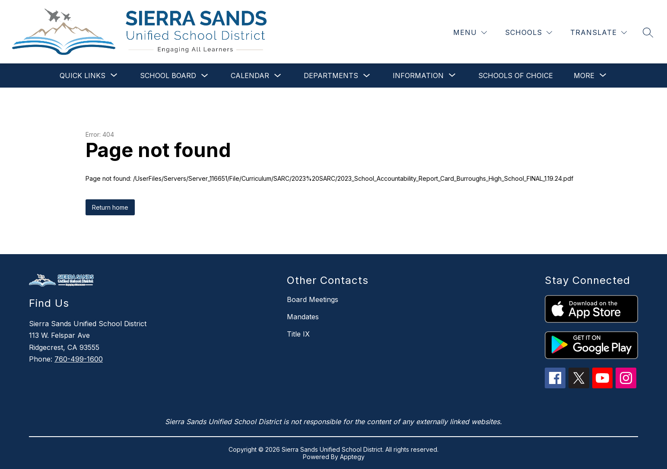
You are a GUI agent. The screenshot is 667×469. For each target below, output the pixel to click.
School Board (168, 75)
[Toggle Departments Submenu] (367, 76)
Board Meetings (312, 299)
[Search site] (648, 32)
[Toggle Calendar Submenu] (278, 76)
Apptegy (352, 456)
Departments (331, 75)
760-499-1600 (78, 359)
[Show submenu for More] (584, 75)
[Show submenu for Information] (418, 75)
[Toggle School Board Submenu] (205, 76)
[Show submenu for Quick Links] (82, 75)
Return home (110, 207)
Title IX (298, 334)
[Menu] (470, 32)
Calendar (250, 75)
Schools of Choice (515, 75)
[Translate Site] (598, 32)
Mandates (303, 316)
